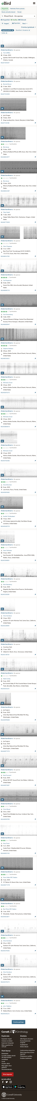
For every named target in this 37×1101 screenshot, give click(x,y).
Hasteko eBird (6, 1063)
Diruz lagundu (7, 1074)
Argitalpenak (24, 1044)
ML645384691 (5, 560)
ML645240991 (5, 625)
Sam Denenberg (8, 314)
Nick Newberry (7, 584)
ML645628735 (5, 526)
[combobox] (18, 16)
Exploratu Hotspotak (8, 1043)
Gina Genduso (7, 616)
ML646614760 (5, 256)
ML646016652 (5, 358)
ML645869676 (5, 426)
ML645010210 (5, 688)
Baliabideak (5, 1053)
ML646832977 (5, 157)
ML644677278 (5, 885)
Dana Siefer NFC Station (10, 877)
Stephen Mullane (8, 348)
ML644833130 (5, 853)
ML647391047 (5, 63)
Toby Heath (6, 212)
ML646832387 (5, 191)
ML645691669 (5, 492)
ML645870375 (5, 392)
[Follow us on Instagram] (10, 1082)
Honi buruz (6, 1051)
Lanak (3, 1061)
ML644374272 (5, 982)
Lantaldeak (5, 1059)
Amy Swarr (6, 843)
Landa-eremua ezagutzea (27, 1050)
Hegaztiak (5, 8)
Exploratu (5, 1036)
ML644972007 (5, 785)
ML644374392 (5, 950)
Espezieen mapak (7, 1039)
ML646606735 (5, 290)
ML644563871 (5, 916)
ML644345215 (5, 1013)
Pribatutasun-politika (26, 1056)
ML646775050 (5, 222)
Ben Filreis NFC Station (9, 909)
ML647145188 (5, 123)
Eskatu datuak (24, 1046)
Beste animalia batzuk (8, 12)
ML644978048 (5, 720)
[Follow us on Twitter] (7, 1082)
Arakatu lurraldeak (7, 1041)
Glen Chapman (7, 246)
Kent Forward (7, 775)
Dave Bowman (7, 485)
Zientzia (23, 1036)
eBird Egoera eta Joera (26, 1039)
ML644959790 (5, 819)
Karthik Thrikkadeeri (9, 516)
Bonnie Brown (7, 84)
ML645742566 (5, 460)
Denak (19, 12)
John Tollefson (7, 1006)
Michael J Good (7, 382)
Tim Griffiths (6, 53)
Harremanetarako (7, 1069)
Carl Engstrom (7, 280)
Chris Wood (6, 809)
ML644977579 (5, 751)
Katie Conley (6, 678)
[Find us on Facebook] (3, 1082)
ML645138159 (5, 654)
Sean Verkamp (7, 550)
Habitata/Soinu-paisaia (17, 8)
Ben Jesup (6, 147)
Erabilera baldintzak (26, 1058)
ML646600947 (5, 324)
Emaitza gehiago (18, 1022)
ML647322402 (5, 94)
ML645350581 (5, 594)
